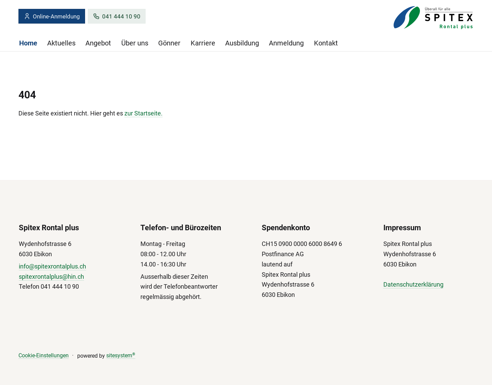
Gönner (169, 43)
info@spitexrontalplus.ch (52, 266)
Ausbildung (242, 43)
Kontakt (326, 43)
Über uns (134, 43)
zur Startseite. (143, 113)
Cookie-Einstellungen (43, 355)
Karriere (203, 43)
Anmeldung (286, 43)
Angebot (98, 43)
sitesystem (120, 355)
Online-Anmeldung (52, 16)
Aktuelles (61, 43)
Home (28, 43)
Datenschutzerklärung (413, 284)
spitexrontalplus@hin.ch (51, 276)
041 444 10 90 (116, 16)
